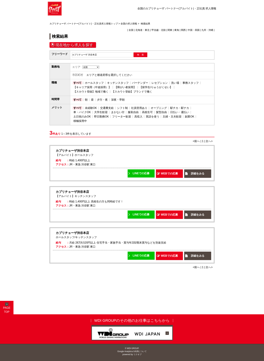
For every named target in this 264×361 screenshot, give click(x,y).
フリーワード (60, 54)
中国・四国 (194, 30)
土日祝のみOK (82, 116)
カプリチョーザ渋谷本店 (72, 150)
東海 (176, 30)
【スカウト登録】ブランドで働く (132, 91)
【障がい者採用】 (125, 87)
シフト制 (122, 108)
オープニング (159, 108)
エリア (76, 67)
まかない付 (117, 112)
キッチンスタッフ (118, 82)
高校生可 (147, 112)
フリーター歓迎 (121, 116)
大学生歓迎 (101, 112)
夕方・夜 (102, 99)
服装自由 (133, 112)
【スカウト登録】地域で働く (90, 91)
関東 (170, 30)
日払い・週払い (179, 112)
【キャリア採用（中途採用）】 (92, 87)
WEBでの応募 (169, 173)
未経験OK (91, 108)
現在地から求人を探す (74, 45)
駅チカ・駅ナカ (179, 108)
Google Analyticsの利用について (131, 351)
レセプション (160, 82)
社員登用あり (139, 108)
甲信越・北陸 (159, 30)
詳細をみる (197, 173)
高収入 (138, 116)
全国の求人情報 (129, 23)
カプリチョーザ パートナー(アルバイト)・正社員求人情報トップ (84, 23)
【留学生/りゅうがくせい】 (155, 87)
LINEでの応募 (141, 173)
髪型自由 (161, 112)
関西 (183, 30)
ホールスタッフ (94, 82)
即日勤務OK (101, 116)
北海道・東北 (142, 30)
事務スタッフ (191, 82)
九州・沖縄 (207, 30)
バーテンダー (140, 82)
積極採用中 (80, 120)
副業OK (189, 116)
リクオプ (138, 354)
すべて (77, 82)
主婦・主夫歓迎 (172, 116)
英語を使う (152, 116)
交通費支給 (107, 108)
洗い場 (175, 82)
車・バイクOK (82, 112)
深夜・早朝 (118, 99)
